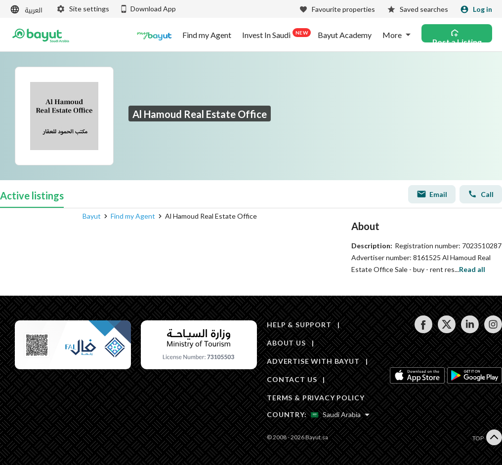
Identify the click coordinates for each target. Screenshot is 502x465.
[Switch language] (27, 9)
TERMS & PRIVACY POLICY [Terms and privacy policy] (315, 397)
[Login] (476, 9)
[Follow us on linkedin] (469, 330)
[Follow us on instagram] (493, 330)
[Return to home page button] (41, 35)
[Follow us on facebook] (423, 330)
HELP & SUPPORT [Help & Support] (299, 324)
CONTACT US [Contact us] (292, 379)
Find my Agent (206, 35)
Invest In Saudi (274, 34)
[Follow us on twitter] (446, 330)
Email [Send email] (432, 194)
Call (481, 194)
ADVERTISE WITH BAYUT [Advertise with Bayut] (313, 361)
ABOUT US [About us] (286, 343)
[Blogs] (154, 35)
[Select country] (340, 414)
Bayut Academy (345, 35)
